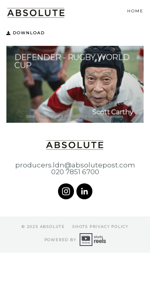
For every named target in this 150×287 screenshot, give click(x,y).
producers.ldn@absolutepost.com (75, 165)
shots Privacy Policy (100, 226)
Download (25, 33)
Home (135, 11)
